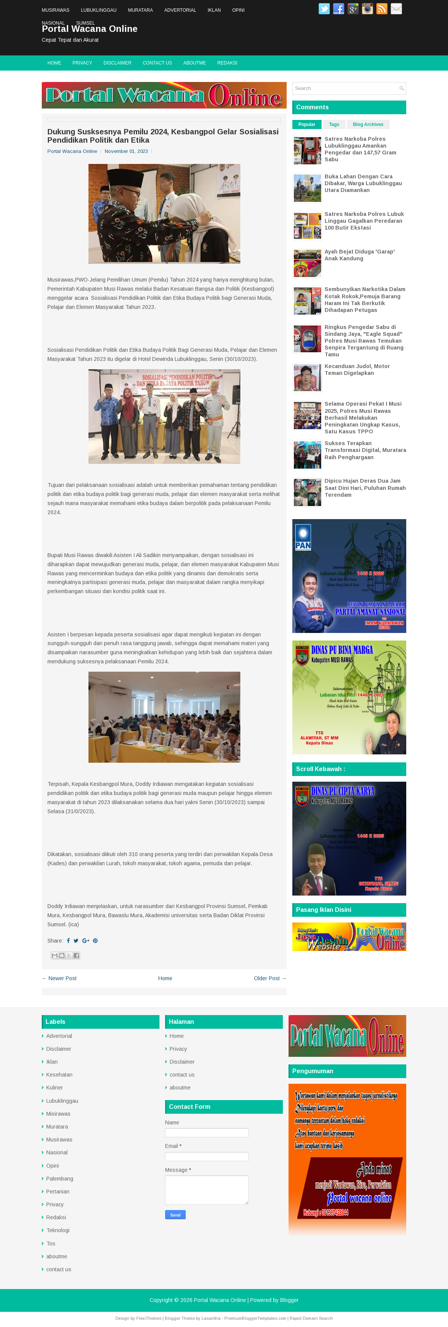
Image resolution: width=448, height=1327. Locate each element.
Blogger (289, 1300)
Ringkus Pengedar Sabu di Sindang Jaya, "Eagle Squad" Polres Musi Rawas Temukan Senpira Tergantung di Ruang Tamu (364, 341)
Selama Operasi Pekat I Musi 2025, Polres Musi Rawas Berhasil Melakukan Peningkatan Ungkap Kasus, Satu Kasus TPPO (363, 417)
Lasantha (211, 1318)
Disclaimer (117, 63)
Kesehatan (59, 1075)
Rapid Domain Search (311, 1318)
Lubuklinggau (99, 10)
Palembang (59, 1179)
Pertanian (57, 1191)
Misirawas (58, 1114)
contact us (157, 63)
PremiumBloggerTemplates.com (255, 1318)
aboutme (194, 63)
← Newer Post (59, 978)
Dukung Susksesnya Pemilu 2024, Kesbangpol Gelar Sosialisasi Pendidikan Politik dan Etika (163, 136)
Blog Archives (368, 124)
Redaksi (227, 63)
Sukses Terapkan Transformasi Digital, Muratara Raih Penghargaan (365, 450)
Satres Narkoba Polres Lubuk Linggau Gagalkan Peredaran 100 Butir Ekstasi (364, 221)
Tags (334, 124)
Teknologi (57, 1230)
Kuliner (54, 1088)
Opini (238, 10)
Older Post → (270, 978)
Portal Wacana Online (220, 1300)
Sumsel (85, 23)
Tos (50, 1243)
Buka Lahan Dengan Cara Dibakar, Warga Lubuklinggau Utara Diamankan (363, 183)
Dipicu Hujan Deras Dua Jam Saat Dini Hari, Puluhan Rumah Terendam (365, 487)
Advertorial (180, 10)
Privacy (82, 63)
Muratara (140, 10)
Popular (306, 124)
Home (54, 63)
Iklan (214, 10)
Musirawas (55, 10)
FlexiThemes (148, 1318)
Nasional (53, 23)
